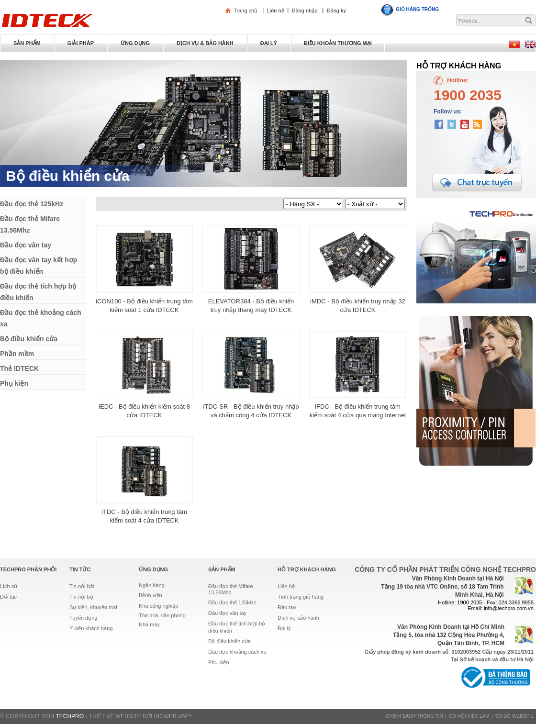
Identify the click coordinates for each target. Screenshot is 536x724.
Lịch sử (8, 586)
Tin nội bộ (81, 597)
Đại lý (284, 628)
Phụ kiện (218, 662)
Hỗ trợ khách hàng (307, 569)
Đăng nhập (305, 10)
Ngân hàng (152, 585)
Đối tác (8, 597)
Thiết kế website (115, 716)
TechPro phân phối (28, 569)
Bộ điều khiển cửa (68, 176)
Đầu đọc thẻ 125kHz (232, 602)
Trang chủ (245, 10)
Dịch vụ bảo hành (298, 618)
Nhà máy (149, 624)
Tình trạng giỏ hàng (301, 597)
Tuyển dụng (83, 618)
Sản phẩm (221, 569)
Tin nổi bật (81, 586)
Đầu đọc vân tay (227, 613)
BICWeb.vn (170, 716)
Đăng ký (336, 10)
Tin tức (79, 569)
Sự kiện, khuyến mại (93, 607)
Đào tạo (287, 607)
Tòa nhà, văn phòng (162, 615)
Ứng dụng (153, 569)
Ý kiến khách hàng (90, 628)
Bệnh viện (150, 595)
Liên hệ (275, 10)
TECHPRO (70, 716)
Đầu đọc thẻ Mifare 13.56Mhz (230, 589)
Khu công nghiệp (158, 606)
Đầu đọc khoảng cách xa (237, 652)
